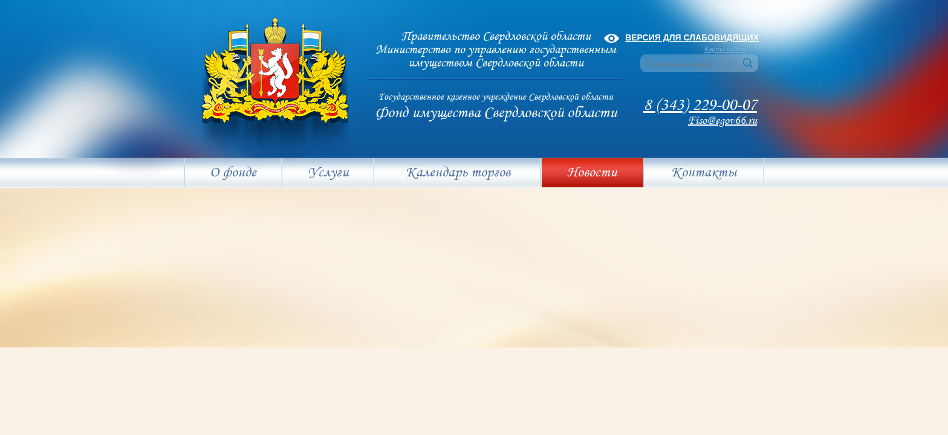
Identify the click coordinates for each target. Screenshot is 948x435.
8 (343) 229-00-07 (700, 105)
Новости (592, 172)
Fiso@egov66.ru (722, 120)
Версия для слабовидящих (692, 37)
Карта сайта (725, 49)
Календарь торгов (458, 172)
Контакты (703, 172)
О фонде (233, 172)
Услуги (328, 172)
